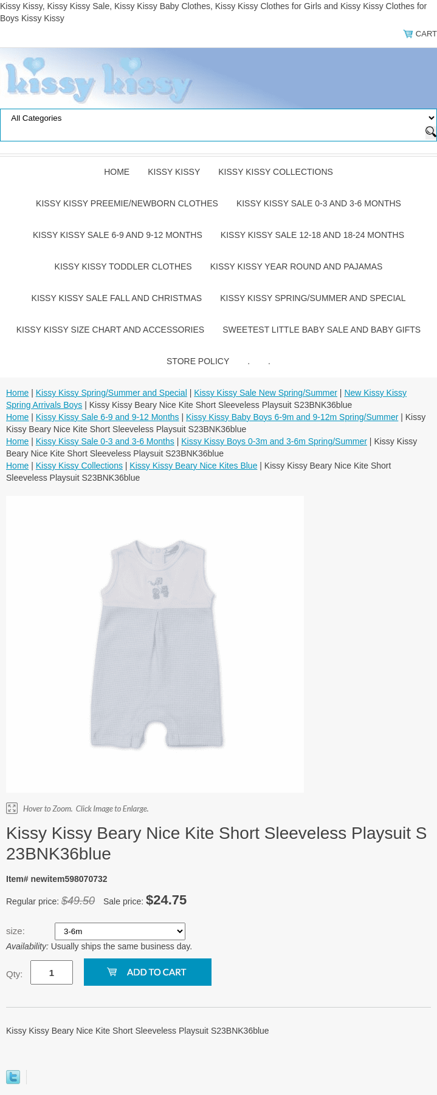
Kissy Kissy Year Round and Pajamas (296, 266)
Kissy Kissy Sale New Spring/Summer (265, 393)
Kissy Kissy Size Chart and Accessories (110, 329)
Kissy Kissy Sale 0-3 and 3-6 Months (318, 203)
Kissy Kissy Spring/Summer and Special (312, 298)
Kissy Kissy (174, 172)
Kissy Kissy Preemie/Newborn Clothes (127, 203)
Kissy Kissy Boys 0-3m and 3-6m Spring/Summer (274, 441)
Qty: (14, 974)
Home (116, 172)
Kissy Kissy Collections (275, 172)
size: (16, 931)
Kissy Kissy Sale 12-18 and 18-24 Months (312, 235)
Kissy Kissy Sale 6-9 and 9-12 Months (117, 235)
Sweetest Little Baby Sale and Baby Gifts (321, 329)
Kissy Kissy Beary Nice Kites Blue (193, 465)
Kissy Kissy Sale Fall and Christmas (117, 298)
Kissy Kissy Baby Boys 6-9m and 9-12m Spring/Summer (292, 417)
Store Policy (198, 361)
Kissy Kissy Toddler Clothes (123, 266)
